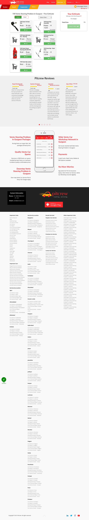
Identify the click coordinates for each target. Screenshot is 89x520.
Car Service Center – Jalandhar (35, 369)
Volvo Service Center (50, 247)
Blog (48, 2)
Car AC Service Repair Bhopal (34, 236)
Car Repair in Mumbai (33, 433)
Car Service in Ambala (15, 329)
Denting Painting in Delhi (33, 270)
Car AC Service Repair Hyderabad (35, 332)
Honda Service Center (51, 223)
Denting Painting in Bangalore (34, 223)
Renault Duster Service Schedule (17, 280)
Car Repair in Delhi (32, 268)
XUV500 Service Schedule (15, 285)
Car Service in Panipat (33, 478)
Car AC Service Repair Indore (34, 344)
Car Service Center (14, 222)
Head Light (12, 251)
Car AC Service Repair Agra (16, 297)
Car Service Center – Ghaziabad (35, 296)
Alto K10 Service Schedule (16, 267)
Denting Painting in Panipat (34, 481)
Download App (13, 221)
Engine (11, 254)
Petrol (18, 17)
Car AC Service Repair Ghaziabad (35, 294)
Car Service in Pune (32, 490)
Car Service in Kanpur (33, 385)
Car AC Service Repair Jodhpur (35, 379)
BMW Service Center (50, 238)
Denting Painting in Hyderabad (35, 331)
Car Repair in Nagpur (32, 445)
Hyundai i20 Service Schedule (16, 275)
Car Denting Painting (14, 229)
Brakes (11, 245)
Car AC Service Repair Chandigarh (35, 248)
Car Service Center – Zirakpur (34, 508)
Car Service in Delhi (32, 266)
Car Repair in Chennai (33, 256)
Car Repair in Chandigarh (33, 245)
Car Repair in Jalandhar (33, 364)
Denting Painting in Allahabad (16, 320)
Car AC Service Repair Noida (34, 460)
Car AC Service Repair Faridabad (35, 283)
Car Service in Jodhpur (33, 374)
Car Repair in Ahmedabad (16, 306)
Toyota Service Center (51, 231)
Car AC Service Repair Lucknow (35, 402)
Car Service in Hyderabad (33, 328)
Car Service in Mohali (32, 420)
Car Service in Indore (32, 339)
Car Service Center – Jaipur (34, 357)
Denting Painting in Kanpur (34, 389)
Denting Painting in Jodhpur (34, 377)
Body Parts (12, 259)
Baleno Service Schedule (15, 272)
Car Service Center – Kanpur (34, 392)
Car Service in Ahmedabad (16, 304)
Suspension (12, 248)
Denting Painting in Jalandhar (34, 366)
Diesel (24, 17)
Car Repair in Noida (32, 457)
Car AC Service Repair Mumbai (35, 437)
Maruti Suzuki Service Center (52, 226)
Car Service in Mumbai (33, 432)
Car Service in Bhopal (32, 232)
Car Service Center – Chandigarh (35, 250)
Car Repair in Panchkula (33, 468)
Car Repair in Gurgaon (33, 317)
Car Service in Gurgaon (33, 316)
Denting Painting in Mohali (34, 423)
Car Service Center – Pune (34, 496)
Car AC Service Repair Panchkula (35, 471)
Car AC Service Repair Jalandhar (35, 367)
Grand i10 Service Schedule (16, 274)
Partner (53, 2)
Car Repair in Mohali (32, 422)
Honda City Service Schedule (16, 278)
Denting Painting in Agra (15, 296)
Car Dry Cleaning (13, 230)
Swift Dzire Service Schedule (16, 271)
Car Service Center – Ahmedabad (17, 312)
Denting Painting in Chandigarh (35, 246)
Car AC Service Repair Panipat (34, 483)
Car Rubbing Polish (14, 232)
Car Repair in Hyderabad (33, 329)
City (77, 2)
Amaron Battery (13, 240)
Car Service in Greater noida (34, 301)
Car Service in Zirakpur (33, 501)
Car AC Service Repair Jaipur (34, 355)
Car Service (12, 224)
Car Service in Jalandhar (33, 362)
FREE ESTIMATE (4, 383)
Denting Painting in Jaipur (33, 354)
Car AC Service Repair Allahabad (17, 322)
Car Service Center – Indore (34, 345)
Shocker (11, 249)
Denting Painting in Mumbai (34, 435)
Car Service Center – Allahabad (17, 324)
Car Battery (12, 237)
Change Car (84, 8)
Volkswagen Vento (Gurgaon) (73, 16)
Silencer (11, 257)
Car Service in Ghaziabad (33, 290)
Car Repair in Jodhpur (33, 375)
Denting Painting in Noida (33, 458)
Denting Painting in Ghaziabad (35, 293)
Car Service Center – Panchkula (35, 473)
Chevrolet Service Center (51, 220)
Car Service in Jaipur (32, 351)
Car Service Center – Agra (15, 299)
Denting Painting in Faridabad (34, 281)
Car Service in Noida (32, 455)
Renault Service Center (51, 228)
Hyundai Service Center (51, 225)
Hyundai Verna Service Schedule (17, 277)
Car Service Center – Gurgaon (34, 322)
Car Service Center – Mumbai (34, 438)
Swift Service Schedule (15, 269)
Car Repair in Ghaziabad (33, 291)
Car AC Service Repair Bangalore (35, 225)
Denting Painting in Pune (33, 493)
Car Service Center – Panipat (34, 485)
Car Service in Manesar (33, 409)
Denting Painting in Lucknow (34, 400)
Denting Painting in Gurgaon (34, 319)
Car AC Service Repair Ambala (16, 334)
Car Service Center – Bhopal (34, 238)
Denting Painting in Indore (34, 342)
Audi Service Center (50, 236)
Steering (12, 256)
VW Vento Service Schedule (16, 283)
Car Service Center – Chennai (34, 261)
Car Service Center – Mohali (34, 427)
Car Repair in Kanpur (32, 387)
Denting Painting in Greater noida (35, 304)
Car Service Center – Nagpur (34, 450)
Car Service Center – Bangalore (35, 226)
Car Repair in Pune (32, 491)
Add (26, 30)
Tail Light (12, 253)
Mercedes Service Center (51, 243)
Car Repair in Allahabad (15, 319)
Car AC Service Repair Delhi (34, 271)
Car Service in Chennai (33, 255)
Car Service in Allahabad (15, 317)
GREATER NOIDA (55, 85)
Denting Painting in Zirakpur (34, 505)
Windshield (12, 260)
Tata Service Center (50, 230)
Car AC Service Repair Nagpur (34, 448)
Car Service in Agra (14, 293)
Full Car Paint (13, 235)
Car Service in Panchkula (33, 467)
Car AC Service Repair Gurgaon (35, 321)
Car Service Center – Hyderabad (35, 334)
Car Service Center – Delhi (34, 273)
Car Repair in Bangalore (33, 222)
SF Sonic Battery (13, 241)
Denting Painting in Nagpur (34, 447)
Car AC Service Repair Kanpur (34, 390)
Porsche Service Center (51, 244)
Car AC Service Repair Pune (34, 495)
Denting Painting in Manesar (34, 412)
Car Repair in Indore (32, 341)
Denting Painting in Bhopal (34, 235)
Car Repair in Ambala (14, 331)
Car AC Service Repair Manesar (35, 413)
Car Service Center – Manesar (34, 415)
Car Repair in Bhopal (32, 233)
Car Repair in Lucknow (33, 399)
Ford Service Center (50, 222)
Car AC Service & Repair (15, 227)
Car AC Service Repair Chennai (35, 259)
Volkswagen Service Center (52, 246)
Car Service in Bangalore (33, 220)
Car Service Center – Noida (34, 461)
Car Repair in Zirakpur (33, 503)
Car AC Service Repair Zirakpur (35, 506)
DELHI (21, 85)
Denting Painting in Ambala (16, 332)
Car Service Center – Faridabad (35, 284)
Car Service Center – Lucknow (34, 403)
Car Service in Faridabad (33, 278)
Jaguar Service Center (51, 240)
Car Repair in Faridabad (33, 280)
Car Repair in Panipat (32, 480)
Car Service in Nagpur (33, 443)
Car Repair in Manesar (33, 410)
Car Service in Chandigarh (34, 243)
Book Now (61, 2)
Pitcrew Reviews (44, 78)
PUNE (75, 83)
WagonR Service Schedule (16, 266)
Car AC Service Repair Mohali (34, 425)
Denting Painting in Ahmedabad (17, 307)
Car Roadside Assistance (15, 233)
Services (70, 2)
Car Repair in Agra (14, 294)
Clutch (11, 246)
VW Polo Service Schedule (16, 282)
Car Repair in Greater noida (34, 303)
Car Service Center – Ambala (16, 335)
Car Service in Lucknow (33, 397)
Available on (53, 204)
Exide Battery (13, 238)
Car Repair (12, 225)
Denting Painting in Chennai (34, 258)
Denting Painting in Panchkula (35, 470)
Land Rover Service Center (52, 241)
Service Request (13, 217)
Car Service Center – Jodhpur (34, 380)
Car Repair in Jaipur (32, 352)
